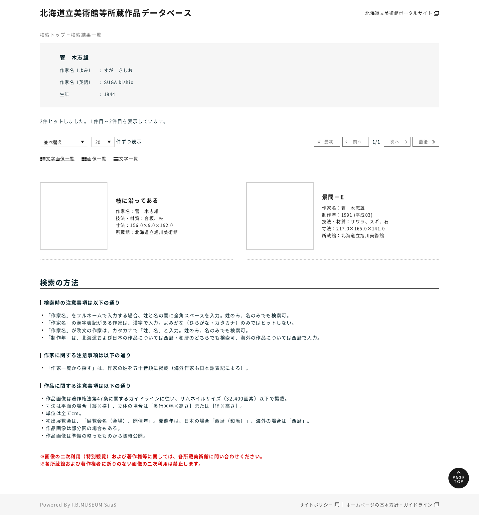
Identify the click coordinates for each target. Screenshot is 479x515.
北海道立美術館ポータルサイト (398, 13)
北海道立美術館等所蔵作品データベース (116, 13)
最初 (329, 141)
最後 (423, 141)
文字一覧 (125, 158)
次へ (395, 141)
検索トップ (53, 34)
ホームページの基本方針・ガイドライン (389, 504)
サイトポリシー (316, 504)
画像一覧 (93, 158)
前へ (358, 141)
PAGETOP (459, 479)
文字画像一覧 (57, 158)
